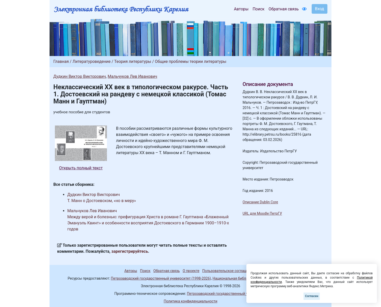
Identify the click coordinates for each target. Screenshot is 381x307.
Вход (319, 8)
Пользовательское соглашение (228, 271)
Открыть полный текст (81, 168)
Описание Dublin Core (260, 202)
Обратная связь (283, 9)
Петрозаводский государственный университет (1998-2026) (161, 278)
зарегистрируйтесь (130, 251)
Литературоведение (91, 61)
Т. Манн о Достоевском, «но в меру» (101, 200)
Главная (61, 61)
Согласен (311, 296)
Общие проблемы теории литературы (190, 61)
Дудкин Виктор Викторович (79, 76)
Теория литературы (132, 61)
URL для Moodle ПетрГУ (262, 213)
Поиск (258, 9)
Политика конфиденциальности (190, 301)
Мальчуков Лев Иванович (132, 76)
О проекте (191, 271)
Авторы (241, 9)
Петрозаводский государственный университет (227, 294)
